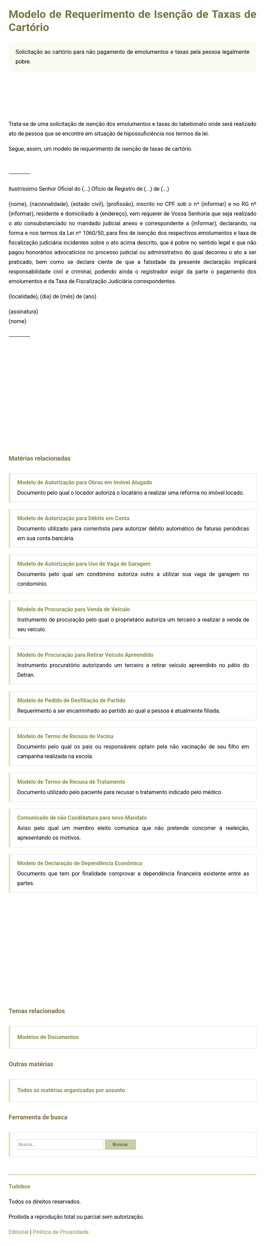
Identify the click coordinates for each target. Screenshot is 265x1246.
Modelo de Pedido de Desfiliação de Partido (71, 700)
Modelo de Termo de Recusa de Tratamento (71, 782)
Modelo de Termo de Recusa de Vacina (65, 736)
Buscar (120, 1144)
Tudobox (19, 1186)
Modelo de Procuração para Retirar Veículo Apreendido (85, 655)
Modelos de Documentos (48, 1037)
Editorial (19, 1232)
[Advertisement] (60, 96)
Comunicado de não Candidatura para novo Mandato (82, 817)
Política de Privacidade (61, 1232)
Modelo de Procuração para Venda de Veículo (73, 609)
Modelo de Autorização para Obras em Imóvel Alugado (84, 482)
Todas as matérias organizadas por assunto (71, 1090)
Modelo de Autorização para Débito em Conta (73, 518)
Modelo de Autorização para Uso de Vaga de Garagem (83, 564)
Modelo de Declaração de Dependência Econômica (79, 863)
